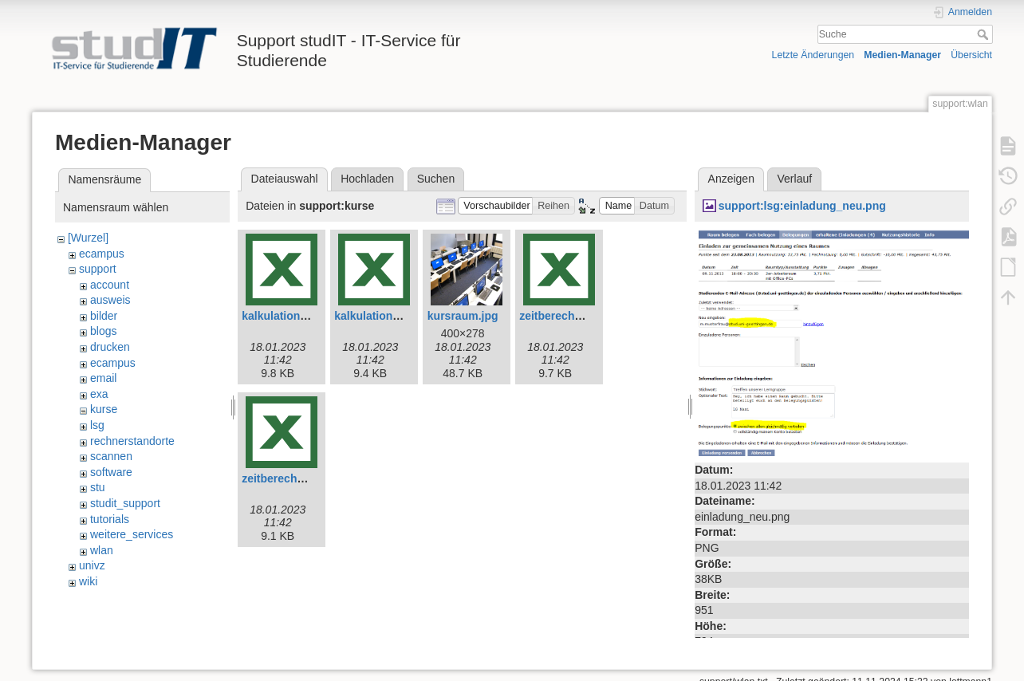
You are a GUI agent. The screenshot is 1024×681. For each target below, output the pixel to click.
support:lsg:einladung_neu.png (802, 205)
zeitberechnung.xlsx (295, 478)
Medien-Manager (902, 55)
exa (99, 394)
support (97, 268)
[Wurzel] (88, 237)
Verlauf (795, 178)
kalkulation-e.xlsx (288, 315)
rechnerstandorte (132, 441)
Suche (984, 34)
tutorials (109, 519)
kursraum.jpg (462, 315)
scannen (111, 456)
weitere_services (131, 534)
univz (92, 565)
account (109, 284)
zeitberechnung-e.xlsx (577, 315)
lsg (97, 425)
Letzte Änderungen (813, 55)
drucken (110, 346)
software (111, 472)
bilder (103, 315)
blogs (103, 331)
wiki (88, 581)
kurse (103, 409)
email (103, 378)
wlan (101, 550)
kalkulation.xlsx (375, 315)
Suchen (436, 178)
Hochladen (367, 178)
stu (97, 487)
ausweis (110, 299)
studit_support (125, 503)
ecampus (101, 253)
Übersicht (971, 55)
